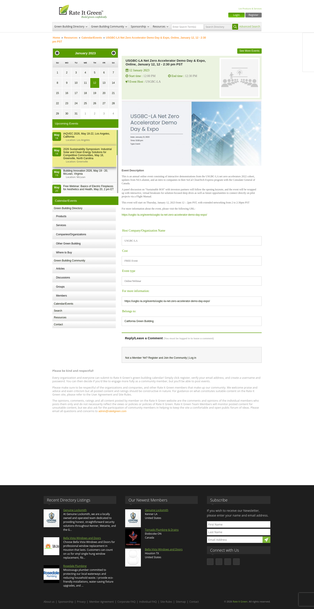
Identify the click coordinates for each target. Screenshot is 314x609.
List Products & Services (250, 8)
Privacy (81, 602)
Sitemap (181, 602)
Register (253, 15)
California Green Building (139, 321)
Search (58, 310)
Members (61, 295)
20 (103, 93)
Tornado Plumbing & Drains (162, 530)
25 (85, 103)
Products (61, 216)
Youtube (308, 66)
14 (113, 82)
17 (76, 93)
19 (94, 93)
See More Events (249, 50)
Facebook (308, 38)
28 (113, 103)
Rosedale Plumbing (75, 566)
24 (76, 103)
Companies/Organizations (71, 234)
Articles (60, 268)
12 (94, 82)
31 (76, 113)
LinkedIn (308, 56)
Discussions (63, 277)
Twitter (308, 47)
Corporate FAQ (127, 602)
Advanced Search (249, 26)
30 (66, 113)
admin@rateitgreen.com (112, 411)
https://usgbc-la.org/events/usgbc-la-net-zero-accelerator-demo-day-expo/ (164, 214)
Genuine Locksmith (75, 510)
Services (61, 225)
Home (56, 37)
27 (103, 103)
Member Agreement (101, 602)
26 (94, 103)
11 (85, 82)
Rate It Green (240, 601)
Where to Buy (64, 252)
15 (57, 93)
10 (76, 82)
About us (49, 602)
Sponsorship (138, 26)
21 (113, 93)
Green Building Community (107, 26)
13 (103, 82)
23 (66, 103)
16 (66, 93)
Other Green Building (68, 243)
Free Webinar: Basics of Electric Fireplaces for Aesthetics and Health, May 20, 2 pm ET (88, 188)
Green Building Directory (69, 26)
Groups (60, 286)
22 (57, 103)
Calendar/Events (91, 37)
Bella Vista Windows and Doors (82, 538)
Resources (159, 26)
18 (85, 93)
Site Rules (166, 602)
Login (236, 15)
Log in (192, 357)
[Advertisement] (157, 447)
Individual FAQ (148, 602)
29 (57, 113)
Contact (58, 324)
